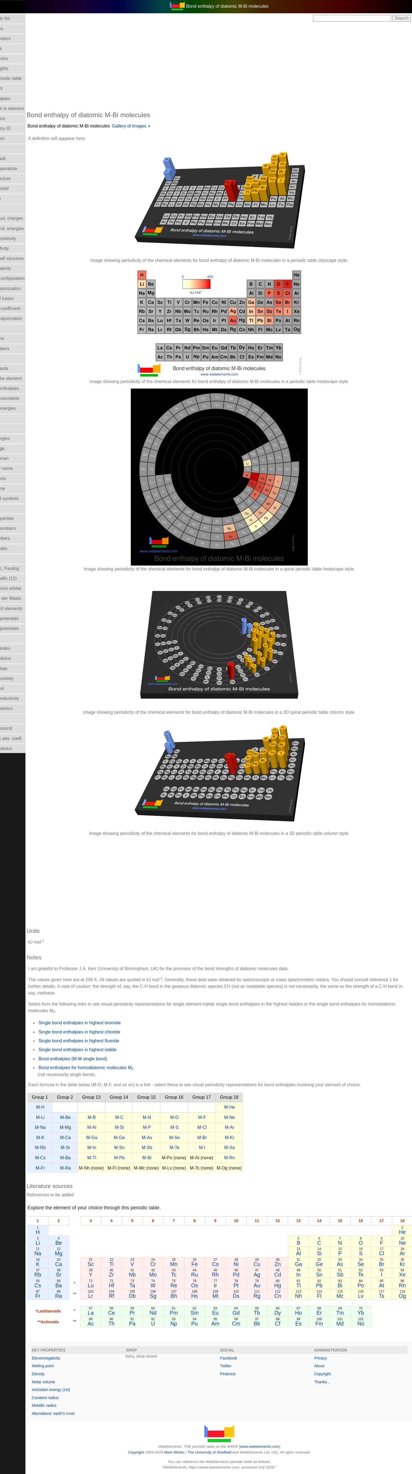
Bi (344, 1285)
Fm (325, 1324)
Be (81, 1243)
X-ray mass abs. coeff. (25, 738)
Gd (247, 1313)
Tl (306, 1285)
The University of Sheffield (222, 1452)
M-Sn (143, 1147)
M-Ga (116, 1137)
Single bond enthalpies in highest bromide (104, 1022)
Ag (267, 1275)
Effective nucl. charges (25, 218)
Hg (286, 1285)
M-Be (89, 1117)
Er (325, 1313)
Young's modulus (19, 748)
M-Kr (254, 1137)
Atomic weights (18, 68)
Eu (228, 1313)
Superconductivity (20, 678)
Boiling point (15, 88)
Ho (306, 1313)
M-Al (116, 1127)
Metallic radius (68, 1405)
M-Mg (89, 1127)
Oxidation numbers (21, 528)
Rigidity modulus (19, 658)
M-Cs (64, 1157)
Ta (150, 1285)
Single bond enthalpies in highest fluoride (103, 1040)
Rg (267, 1296)
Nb (150, 1275)
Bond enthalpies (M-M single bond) (97, 1058)
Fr (61, 1296)
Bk (267, 1324)
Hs (208, 1296)
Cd (286, 1275)
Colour (9, 148)
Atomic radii (14, 48)
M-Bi (171, 1157)
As (344, 1264)
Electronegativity (19, 268)
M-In (116, 1147)
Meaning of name (20, 468)
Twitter (238, 1366)
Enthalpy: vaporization (24, 318)
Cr (170, 1264)
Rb (61, 1275)
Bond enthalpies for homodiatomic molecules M (110, 1068)
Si (325, 1253)
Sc (111, 1264)
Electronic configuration (26, 278)
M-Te (199, 1147)
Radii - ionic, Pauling (23, 568)
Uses (8, 718)
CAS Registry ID (19, 128)
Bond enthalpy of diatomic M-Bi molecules (93, 126)
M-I (226, 1147)
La (112, 1313)
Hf (131, 1285)
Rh (228, 1275)
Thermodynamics (20, 708)
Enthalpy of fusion (20, 298)
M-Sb (171, 1147)
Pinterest (239, 1374)
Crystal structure (19, 178)
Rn (403, 1285)
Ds (247, 1296)
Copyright (328, 1374)
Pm (189, 1313)
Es (306, 1324)
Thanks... (328, 1382)
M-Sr (90, 1147)
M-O (198, 1117)
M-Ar (254, 1127)
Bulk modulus (16, 118)
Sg (169, 1296)
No (364, 1324)
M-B (116, 1117)
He (403, 1232)
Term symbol (15, 688)
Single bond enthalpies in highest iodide (102, 1049)
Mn (189, 1264)
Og (403, 1296)
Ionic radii (12, 558)
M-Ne (254, 1117)
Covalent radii (16, 158)
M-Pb (143, 1157)
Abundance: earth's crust (77, 1413)
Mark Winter (186, 1452)
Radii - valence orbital (24, 588)
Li (61, 1243)
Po (364, 1285)
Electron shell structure (25, 258)
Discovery (12, 208)
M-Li (64, 1117)
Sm (209, 1313)
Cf (286, 1324)
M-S (199, 1127)
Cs (61, 1285)
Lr (111, 1296)
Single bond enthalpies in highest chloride (103, 1032)
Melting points (16, 478)
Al (306, 1253)
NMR (8, 508)
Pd (247, 1275)
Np (189, 1324)
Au (267, 1285)
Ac (111, 1324)
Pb (325, 1285)
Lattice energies (18, 438)
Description (14, 198)
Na (61, 1253)
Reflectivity (13, 638)
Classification (16, 138)
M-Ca (89, 1137)
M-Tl (116, 1157)
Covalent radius (69, 1397)
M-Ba (89, 1157)
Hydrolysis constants (23, 398)
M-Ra (89, 1168)
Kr (403, 1264)
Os (208, 1285)
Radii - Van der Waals (24, 598)
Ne (403, 1243)
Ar (403, 1253)
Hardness (12, 358)
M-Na (64, 1127)
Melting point (67, 1366)
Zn (286, 1264)
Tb (267, 1313)
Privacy (326, 1358)
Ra (80, 1296)
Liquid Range (16, 448)
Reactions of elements (25, 608)
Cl (383, 1253)
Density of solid (18, 188)
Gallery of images (153, 126)
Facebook (240, 1358)
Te (364, 1275)
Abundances (15, 28)
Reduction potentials (23, 618)
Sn (325, 1275)
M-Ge (143, 1137)
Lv (364, 1296)
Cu (267, 1264)
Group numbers (18, 348)
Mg (81, 1253)
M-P (171, 1127)
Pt (247, 1285)
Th (131, 1324)
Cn (286, 1296)
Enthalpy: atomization (24, 288)
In (306, 1275)
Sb (344, 1275)
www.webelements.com (271, 1446)
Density (62, 1374)
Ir (228, 1285)
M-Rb (64, 1147)
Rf (131, 1296)
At (383, 1285)
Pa (150, 1324)
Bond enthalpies (19, 98)
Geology (11, 328)
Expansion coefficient (24, 308)
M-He (254, 1107)
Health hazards (18, 368)
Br (383, 1264)
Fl (325, 1296)
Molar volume (16, 488)
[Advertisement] (231, 66)
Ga (305, 1264)
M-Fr (64, 1168)
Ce (130, 1313)
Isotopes (11, 428)
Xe (403, 1275)
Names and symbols (23, 498)
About (325, 1366)
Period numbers (18, 538)
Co (228, 1264)
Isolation (11, 418)
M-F (226, 1117)
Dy (286, 1313)
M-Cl (226, 1127)
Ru (208, 1275)
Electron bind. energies (25, 228)
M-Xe (254, 1147)
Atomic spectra (17, 58)
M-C (143, 1117)
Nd (169, 1313)
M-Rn (254, 1157)
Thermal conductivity (23, 698)
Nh (306, 1296)
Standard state (17, 668)
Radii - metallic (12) (22, 578)
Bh (189, 1296)
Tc (189, 1275)
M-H (65, 1107)
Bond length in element (25, 108)
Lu (112, 1285)
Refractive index (19, 648)
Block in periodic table (24, 78)
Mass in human (18, 458)
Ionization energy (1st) (75, 1389)
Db (150, 1296)
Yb (364, 1313)
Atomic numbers (19, 38)
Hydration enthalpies (23, 388)
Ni (247, 1264)
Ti (131, 1264)
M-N (171, 1117)
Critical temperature (22, 168)
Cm (247, 1324)
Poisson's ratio (17, 548)
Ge (325, 1264)
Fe (209, 1264)
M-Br (226, 1137)
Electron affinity (18, 248)
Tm (345, 1313)
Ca (80, 1264)
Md (344, 1324)
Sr (81, 1275)
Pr (150, 1313)
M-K (65, 1137)
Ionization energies (21, 408)
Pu (208, 1324)
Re (189, 1285)
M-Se (199, 1137)
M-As (171, 1137)
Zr (131, 1275)
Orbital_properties (20, 518)
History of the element (24, 378)
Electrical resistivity (21, 238)
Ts (383, 1296)
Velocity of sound (19, 728)
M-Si (143, 1127)
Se (364, 1264)
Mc (344, 1296)
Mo (170, 1275)
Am (228, 1324)
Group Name (15, 338)
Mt (228, 1296)
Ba (81, 1285)
